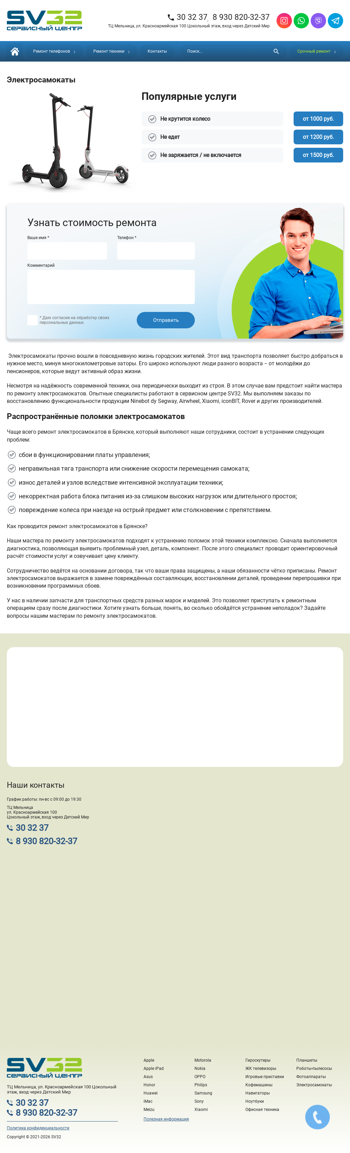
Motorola (202, 1060)
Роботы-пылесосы (314, 1068)
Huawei (151, 1093)
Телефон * (126, 237)
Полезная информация (166, 1119)
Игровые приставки (264, 1076)
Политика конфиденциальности (38, 1128)
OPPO (199, 1076)
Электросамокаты (314, 1085)
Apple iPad (154, 1068)
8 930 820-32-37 (241, 17)
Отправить (166, 320)
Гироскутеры (257, 1060)
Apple (149, 1060)
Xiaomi (201, 1109)
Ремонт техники (111, 51)
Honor (149, 1085)
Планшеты (306, 1060)
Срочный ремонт (316, 51)
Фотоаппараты (311, 1076)
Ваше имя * (38, 237)
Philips (200, 1085)
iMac (148, 1101)
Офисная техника (262, 1109)
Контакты (157, 51)
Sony (199, 1101)
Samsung (203, 1093)
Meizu (149, 1109)
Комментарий (41, 265)
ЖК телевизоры (260, 1068)
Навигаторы (257, 1093)
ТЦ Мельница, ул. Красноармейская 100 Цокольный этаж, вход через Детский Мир (189, 26)
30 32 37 (187, 17)
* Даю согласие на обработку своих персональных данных (74, 320)
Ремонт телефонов (54, 51)
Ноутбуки (254, 1101)
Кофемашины (258, 1085)
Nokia (199, 1068)
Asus (148, 1076)
